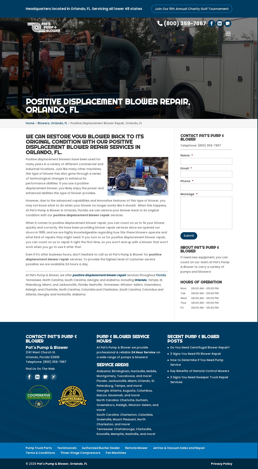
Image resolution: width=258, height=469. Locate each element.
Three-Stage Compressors (80, 453)
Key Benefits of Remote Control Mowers (199, 371)
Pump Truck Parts (39, 448)
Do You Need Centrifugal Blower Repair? (200, 347)
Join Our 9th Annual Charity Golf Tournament (192, 8)
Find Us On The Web (40, 368)
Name (186, 155)
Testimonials (67, 448)
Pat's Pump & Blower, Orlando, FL (62, 464)
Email (186, 168)
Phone (186, 181)
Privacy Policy (221, 464)
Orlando (141, 280)
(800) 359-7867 (181, 23)
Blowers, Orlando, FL (52, 123)
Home (30, 123)
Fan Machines (116, 453)
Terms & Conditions (40, 453)
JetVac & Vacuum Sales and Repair (179, 448)
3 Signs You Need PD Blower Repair (195, 353)
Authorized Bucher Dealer (101, 448)
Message (188, 194)
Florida (161, 275)
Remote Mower (136, 448)
